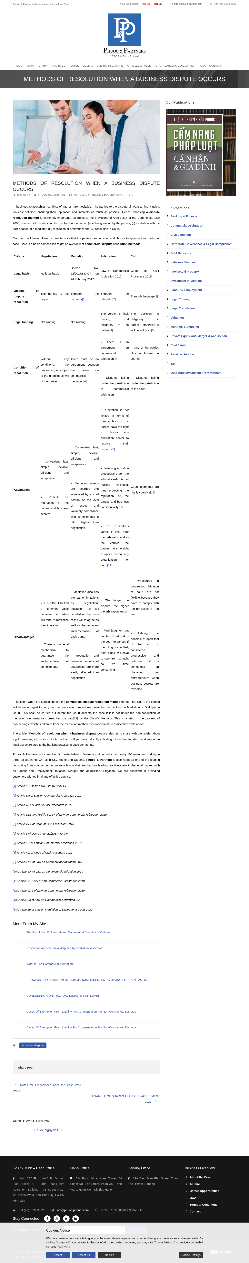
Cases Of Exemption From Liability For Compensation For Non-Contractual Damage (81, 1011)
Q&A (203, 65)
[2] (114, 299)
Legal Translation (183, 308)
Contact (215, 65)
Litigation (177, 317)
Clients (88, 65)
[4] (111, 330)
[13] (126, 611)
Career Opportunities (204, 1191)
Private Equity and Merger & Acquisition (199, 336)
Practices (58, 65)
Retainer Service (182, 354)
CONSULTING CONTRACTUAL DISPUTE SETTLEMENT (64, 995)
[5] (152, 330)
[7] (115, 358)
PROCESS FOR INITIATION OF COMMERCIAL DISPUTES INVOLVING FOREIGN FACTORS (88, 979)
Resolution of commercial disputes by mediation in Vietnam (64, 948)
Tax (173, 363)
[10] (120, 507)
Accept (58, 1255)
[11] (109, 565)
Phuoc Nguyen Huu (51, 195)
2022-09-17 (23, 195)
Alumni (195, 1184)
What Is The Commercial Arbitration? (50, 964)
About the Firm (36, 65)
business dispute (33, 1045)
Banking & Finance (184, 216)
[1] (83, 299)
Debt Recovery (181, 253)
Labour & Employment (186, 290)
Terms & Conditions (203, 1204)
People (74, 65)
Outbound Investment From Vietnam (196, 372)
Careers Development (180, 65)
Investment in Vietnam (186, 280)
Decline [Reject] (109, 1255)
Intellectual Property (185, 271)
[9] (113, 449)
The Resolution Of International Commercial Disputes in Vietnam (68, 932)
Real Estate (178, 345)
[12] (152, 492)
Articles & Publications (144, 65)
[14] (75, 718)
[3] (156, 296)
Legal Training (181, 299)
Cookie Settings (191, 1255)
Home (18, 65)
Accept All (84, 1255)
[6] (85, 381)
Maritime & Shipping (185, 326)
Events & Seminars (110, 65)
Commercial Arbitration (187, 225)
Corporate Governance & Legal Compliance (201, 244)
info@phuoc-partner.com (188, 3)
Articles (80, 195)
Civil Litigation (181, 234)
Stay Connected (26, 1218)
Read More (63, 1246)
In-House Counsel (183, 262)
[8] (139, 358)
